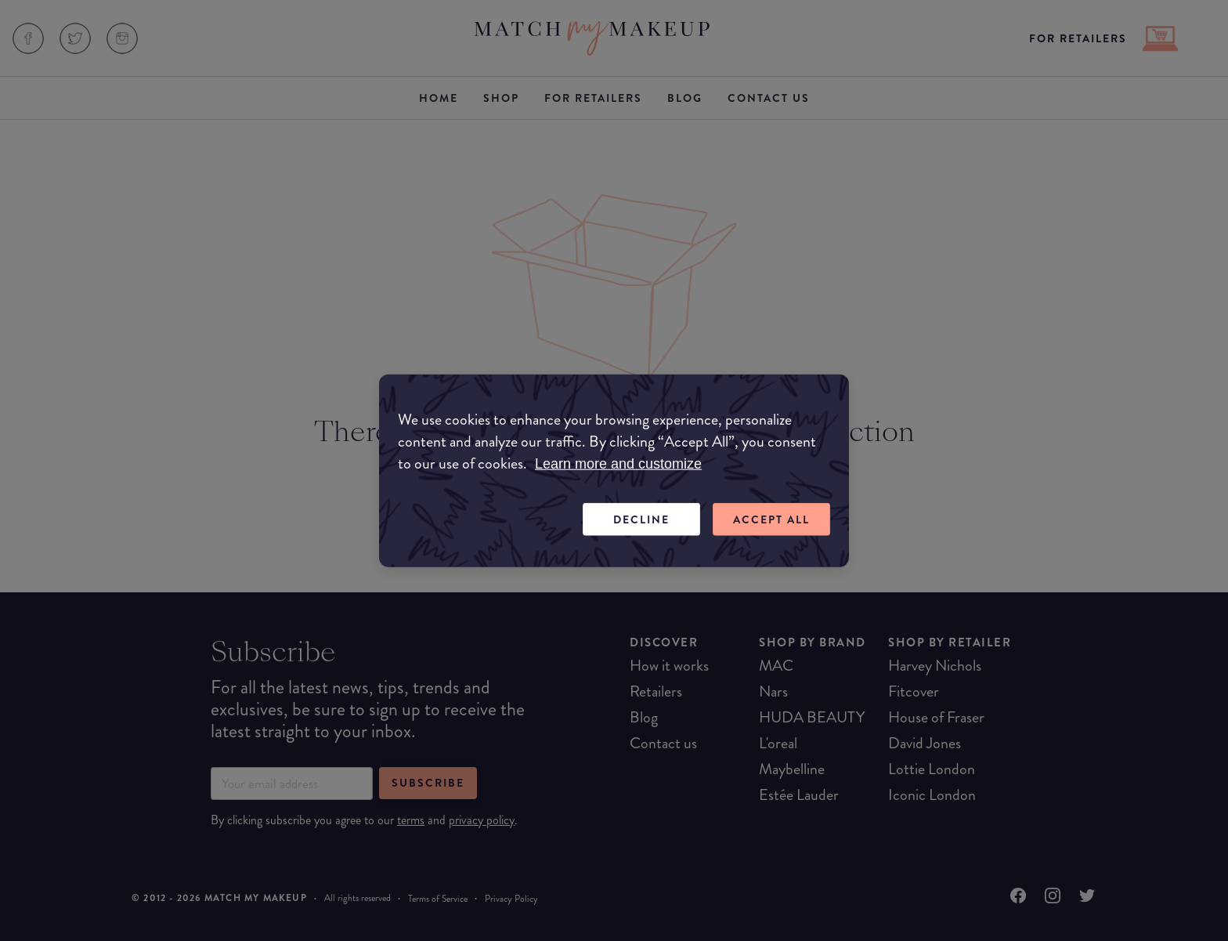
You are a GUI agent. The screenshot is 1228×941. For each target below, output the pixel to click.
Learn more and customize (618, 463)
